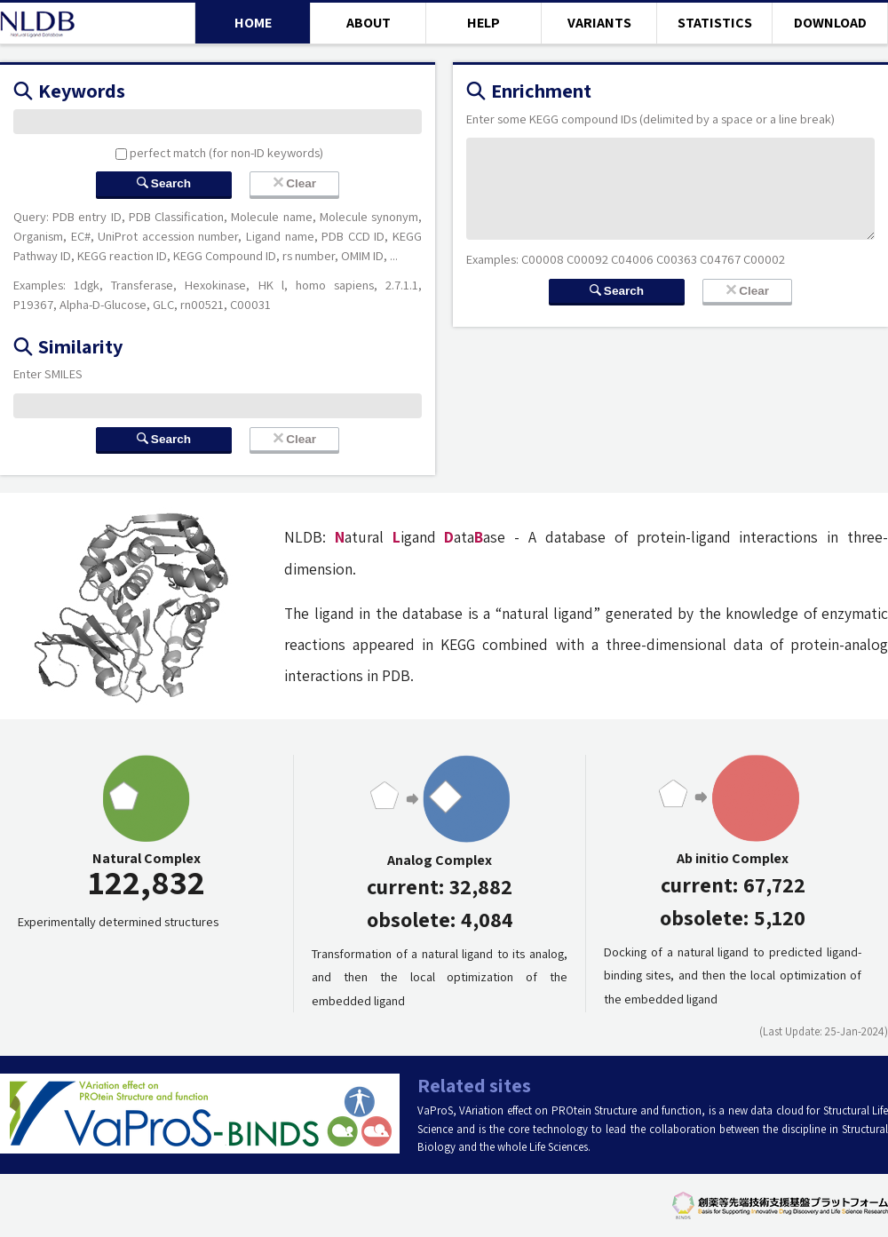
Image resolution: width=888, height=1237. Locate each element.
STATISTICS (715, 22)
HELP (483, 22)
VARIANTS (599, 22)
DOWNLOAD (830, 22)
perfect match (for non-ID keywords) (219, 152)
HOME (253, 22)
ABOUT (368, 22)
